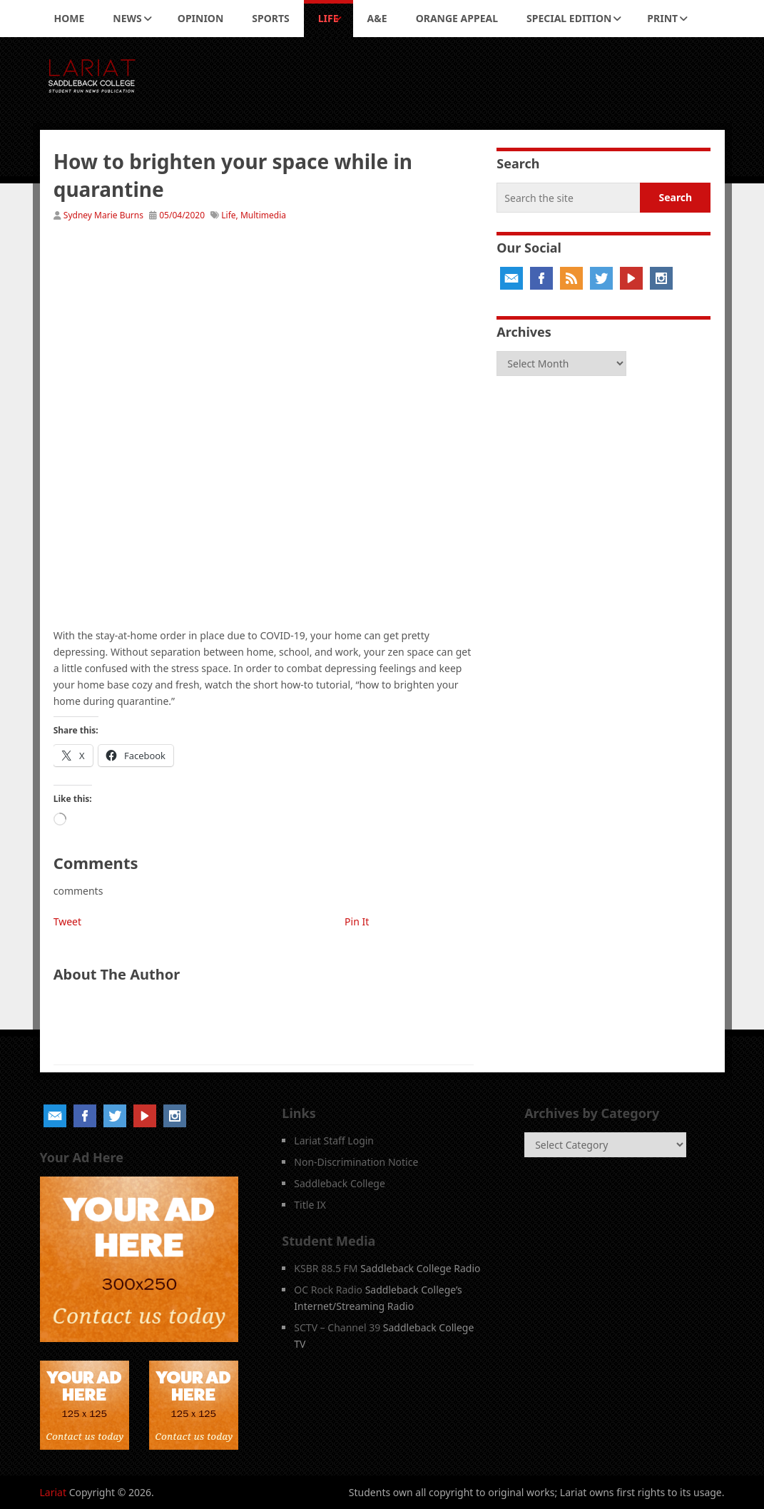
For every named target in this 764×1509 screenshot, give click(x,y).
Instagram (661, 278)
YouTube (631, 278)
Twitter (601, 278)
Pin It (357, 921)
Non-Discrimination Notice (356, 1162)
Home (69, 18)
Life (328, 18)
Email (511, 278)
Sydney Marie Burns (103, 215)
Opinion (201, 18)
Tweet (67, 921)
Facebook (541, 278)
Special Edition (568, 18)
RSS (571, 278)
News (127, 18)
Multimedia (263, 215)
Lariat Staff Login (334, 1140)
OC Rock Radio (328, 1289)
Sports (270, 18)
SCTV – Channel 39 (337, 1327)
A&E (377, 18)
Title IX (310, 1204)
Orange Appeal (457, 18)
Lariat (53, 1492)
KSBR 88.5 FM (325, 1268)
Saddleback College (339, 1183)
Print (662, 18)
